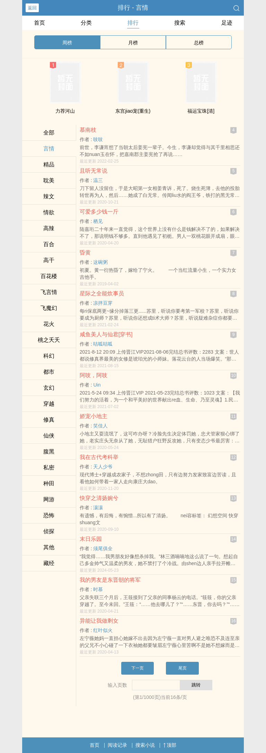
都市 (48, 372)
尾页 (182, 668)
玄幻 (48, 388)
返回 (32, 7)
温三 (98, 180)
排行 (133, 23)
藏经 (48, 563)
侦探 (48, 531)
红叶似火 (103, 630)
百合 (48, 244)
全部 (48, 133)
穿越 (48, 404)
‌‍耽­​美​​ (48, 180)
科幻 (48, 356)
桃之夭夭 (49, 340)
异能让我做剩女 (99, 621)
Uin (96, 385)
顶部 (169, 745)
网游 (48, 499)
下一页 (137, 668)
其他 (48, 547)
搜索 (179, 23)
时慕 (98, 589)
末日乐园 (91, 539)
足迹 (226, 23)
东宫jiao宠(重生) (132, 111)
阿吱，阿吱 (93, 375)
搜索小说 (145, 745)
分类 (86, 23)
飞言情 (49, 292)
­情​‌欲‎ (48, 212)
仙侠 (48, 436)
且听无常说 (93, 171)
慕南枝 (88, 130)
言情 (48, 149)
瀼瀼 (98, 507)
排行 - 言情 (133, 7)
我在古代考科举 (99, 457)
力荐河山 (65, 111)
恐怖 (48, 515)
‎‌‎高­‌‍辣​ (48, 228)
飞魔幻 (49, 308)
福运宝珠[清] (200, 111)
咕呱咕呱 (103, 344)
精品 (48, 164)
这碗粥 (100, 262)
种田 (48, 483)
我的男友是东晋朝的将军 (110, 580)
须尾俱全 (103, 548)
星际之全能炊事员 (102, 293)
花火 (48, 324)
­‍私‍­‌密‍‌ (48, 467)
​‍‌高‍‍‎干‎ (48, 260)
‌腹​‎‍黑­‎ (48, 452)
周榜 (67, 42)
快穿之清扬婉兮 (99, 498)
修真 (48, 420)
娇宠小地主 (93, 416)
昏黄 (85, 253)
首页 (39, 23)
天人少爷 (103, 466)
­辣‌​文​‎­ (48, 196)
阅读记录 (117, 745)
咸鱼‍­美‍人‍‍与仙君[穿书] (106, 334)
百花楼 (49, 276)
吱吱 (98, 139)
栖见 (98, 221)
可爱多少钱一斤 (99, 212)
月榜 (133, 42)
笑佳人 (100, 426)
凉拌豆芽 (103, 303)
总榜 (199, 42)
